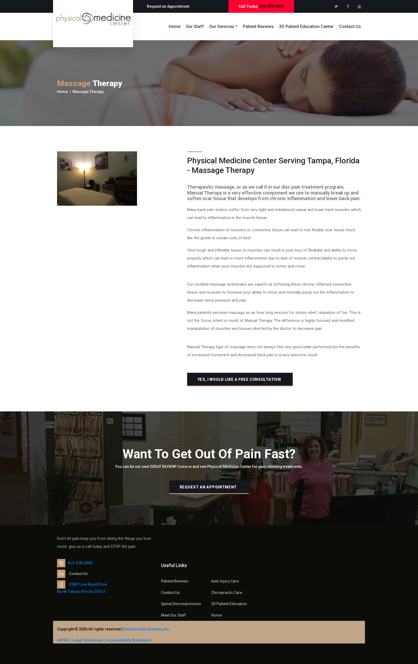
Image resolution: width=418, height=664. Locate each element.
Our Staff (195, 26)
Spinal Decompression (181, 604)
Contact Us (350, 26)
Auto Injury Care (225, 581)
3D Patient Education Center (306, 26)
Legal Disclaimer (88, 640)
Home (174, 26)
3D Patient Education (229, 604)
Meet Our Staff (173, 615)
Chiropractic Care (226, 592)
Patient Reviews (258, 26)
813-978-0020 (271, 6)
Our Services (221, 26)
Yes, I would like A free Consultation (239, 379)
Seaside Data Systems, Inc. (146, 629)
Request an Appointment (168, 6)
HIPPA (63, 640)
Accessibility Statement (129, 640)
